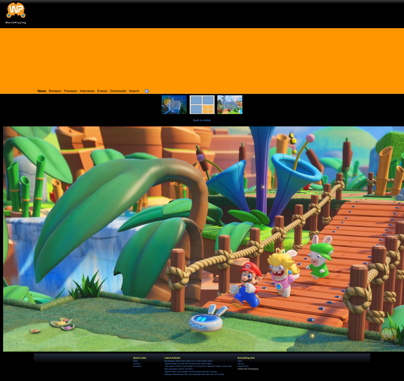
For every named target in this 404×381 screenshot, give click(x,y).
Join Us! (241, 364)
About (240, 361)
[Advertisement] (202, 57)
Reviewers (137, 366)
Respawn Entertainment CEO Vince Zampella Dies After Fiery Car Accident (194, 374)
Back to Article (202, 120)
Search (134, 91)
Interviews (87, 91)
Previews (70, 91)
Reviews (55, 91)
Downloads (118, 91)
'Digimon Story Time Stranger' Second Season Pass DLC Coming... (191, 372)
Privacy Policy (243, 366)
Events (102, 91)
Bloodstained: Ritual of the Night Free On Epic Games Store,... (189, 361)
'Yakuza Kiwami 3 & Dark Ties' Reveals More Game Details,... (189, 364)
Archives (136, 364)
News (135, 361)
